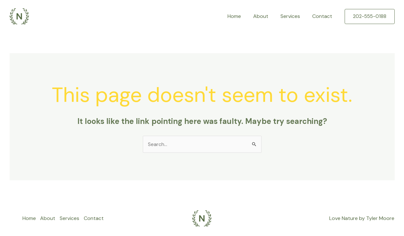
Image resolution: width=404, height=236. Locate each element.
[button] (370, 16)
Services (293, 16)
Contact (323, 16)
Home (241, 16)
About (265, 16)
